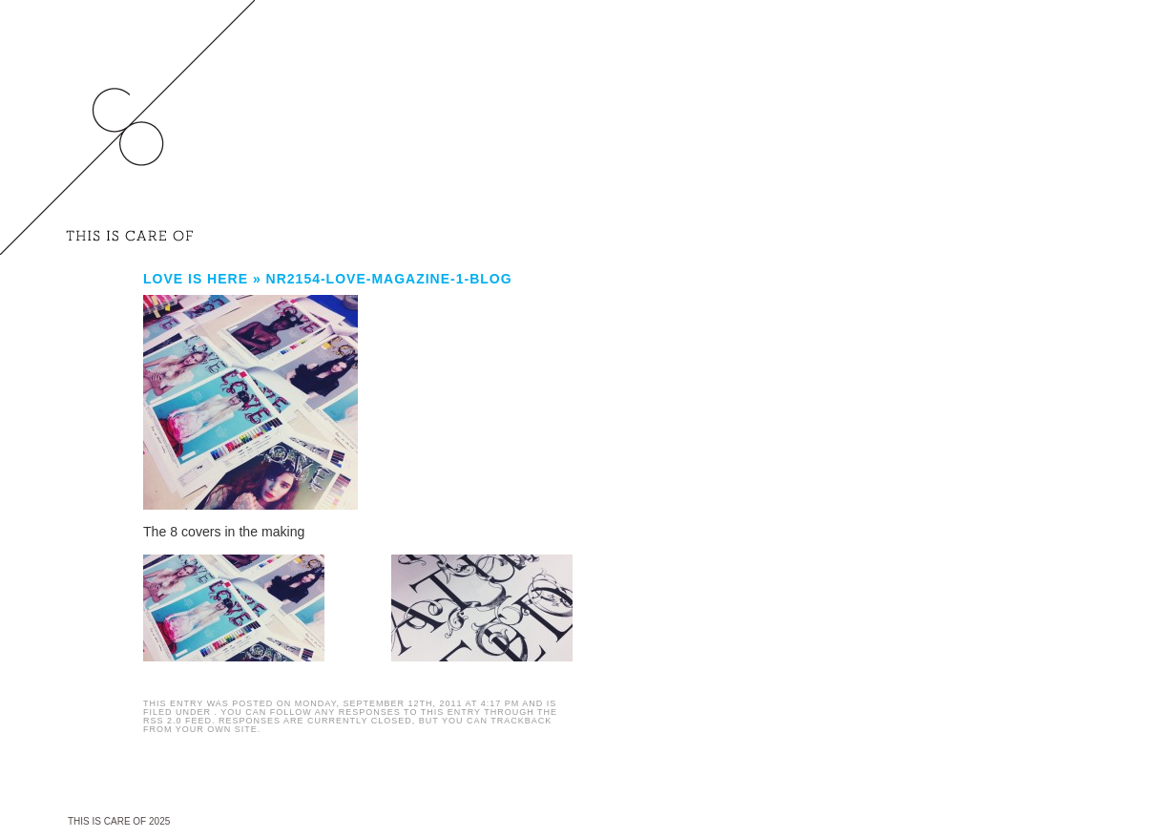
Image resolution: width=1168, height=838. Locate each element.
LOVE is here (195, 278)
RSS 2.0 (162, 720)
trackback (521, 720)
